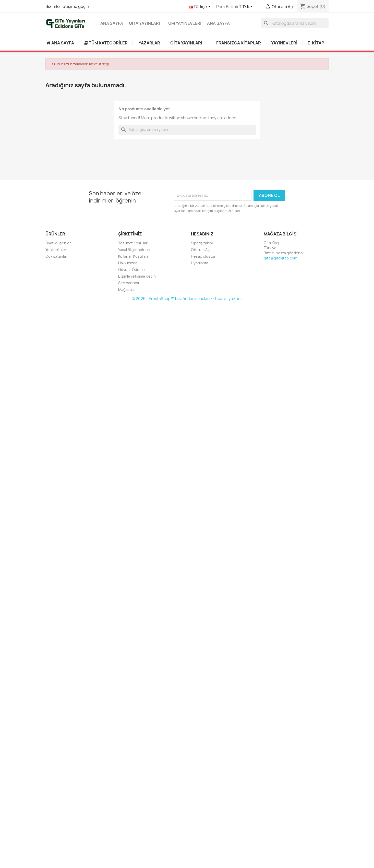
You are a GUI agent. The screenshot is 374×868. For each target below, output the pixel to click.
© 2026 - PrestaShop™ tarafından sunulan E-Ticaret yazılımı (187, 298)
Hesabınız (202, 234)
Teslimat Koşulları (133, 243)
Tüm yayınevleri (183, 23)
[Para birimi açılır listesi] (247, 7)
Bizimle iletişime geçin (67, 6)
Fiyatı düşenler (58, 243)
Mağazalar (127, 289)
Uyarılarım (199, 262)
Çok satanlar (56, 256)
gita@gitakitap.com (280, 258)
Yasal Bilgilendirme (134, 249)
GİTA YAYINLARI (144, 23)
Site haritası (128, 282)
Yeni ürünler (55, 249)
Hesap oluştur (203, 256)
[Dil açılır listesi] (200, 7)
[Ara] (295, 23)
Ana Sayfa (111, 23)
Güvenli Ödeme (131, 269)
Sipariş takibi (202, 243)
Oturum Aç (200, 249)
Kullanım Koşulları (133, 256)
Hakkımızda (127, 262)
